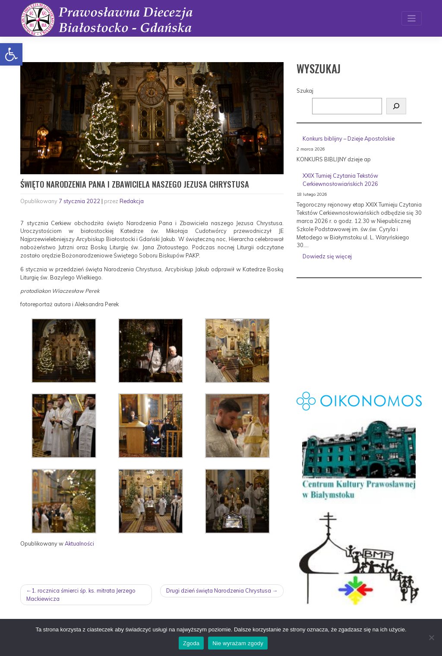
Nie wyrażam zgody (237, 643)
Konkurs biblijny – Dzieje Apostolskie (349, 138)
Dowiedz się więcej (357, 258)
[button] (11, 54)
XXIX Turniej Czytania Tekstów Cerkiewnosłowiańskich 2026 (340, 179)
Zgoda (191, 643)
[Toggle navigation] (411, 18)
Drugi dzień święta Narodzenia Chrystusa (218, 590)
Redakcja (132, 201)
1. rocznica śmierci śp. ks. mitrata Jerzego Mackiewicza (81, 594)
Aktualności (79, 543)
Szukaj (305, 90)
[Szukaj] (396, 106)
